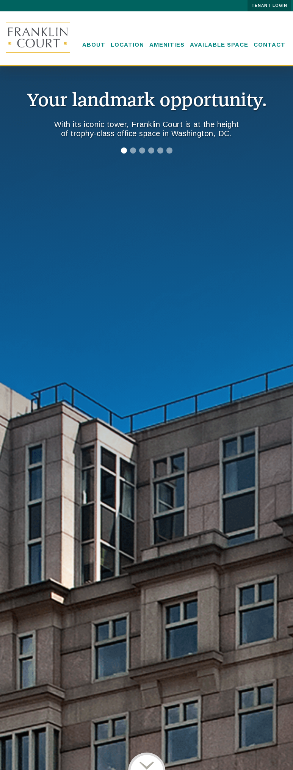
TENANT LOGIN (269, 5)
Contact (269, 44)
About (93, 44)
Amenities (167, 44)
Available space (219, 44)
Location (127, 44)
